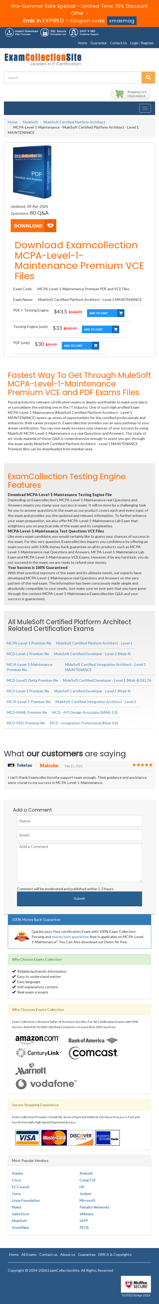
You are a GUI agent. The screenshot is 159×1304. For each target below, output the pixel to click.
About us (67, 1254)
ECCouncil (20, 1187)
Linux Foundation (26, 1200)
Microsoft (87, 1200)
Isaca (16, 1193)
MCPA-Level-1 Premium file (29, 643)
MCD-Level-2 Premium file (28, 653)
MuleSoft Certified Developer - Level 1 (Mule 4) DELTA (107, 680)
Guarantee (98, 43)
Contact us (48, 1254)
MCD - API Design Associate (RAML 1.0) (85, 712)
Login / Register (142, 43)
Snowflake (20, 1227)
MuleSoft (30, 122)
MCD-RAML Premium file (27, 712)
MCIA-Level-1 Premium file (29, 701)
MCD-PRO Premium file (26, 723)
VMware (86, 1214)
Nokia (16, 1207)
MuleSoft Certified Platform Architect (74, 122)
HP (82, 1187)
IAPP (84, 1220)
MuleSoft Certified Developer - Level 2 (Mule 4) (92, 653)
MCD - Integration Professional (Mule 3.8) (84, 723)
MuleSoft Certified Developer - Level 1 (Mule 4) (92, 691)
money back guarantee (70, 936)
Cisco (16, 1180)
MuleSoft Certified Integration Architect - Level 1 (96, 701)
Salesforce (20, 1214)
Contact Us (118, 43)
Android (86, 1173)
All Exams (29, 1254)
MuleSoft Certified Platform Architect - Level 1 (94, 643)
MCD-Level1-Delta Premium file (32, 680)
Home (82, 43)
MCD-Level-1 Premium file (28, 691)
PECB (84, 1227)
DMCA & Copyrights (115, 1254)
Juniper (85, 1193)
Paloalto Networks (95, 1207)
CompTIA (88, 1180)
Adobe (17, 1173)
